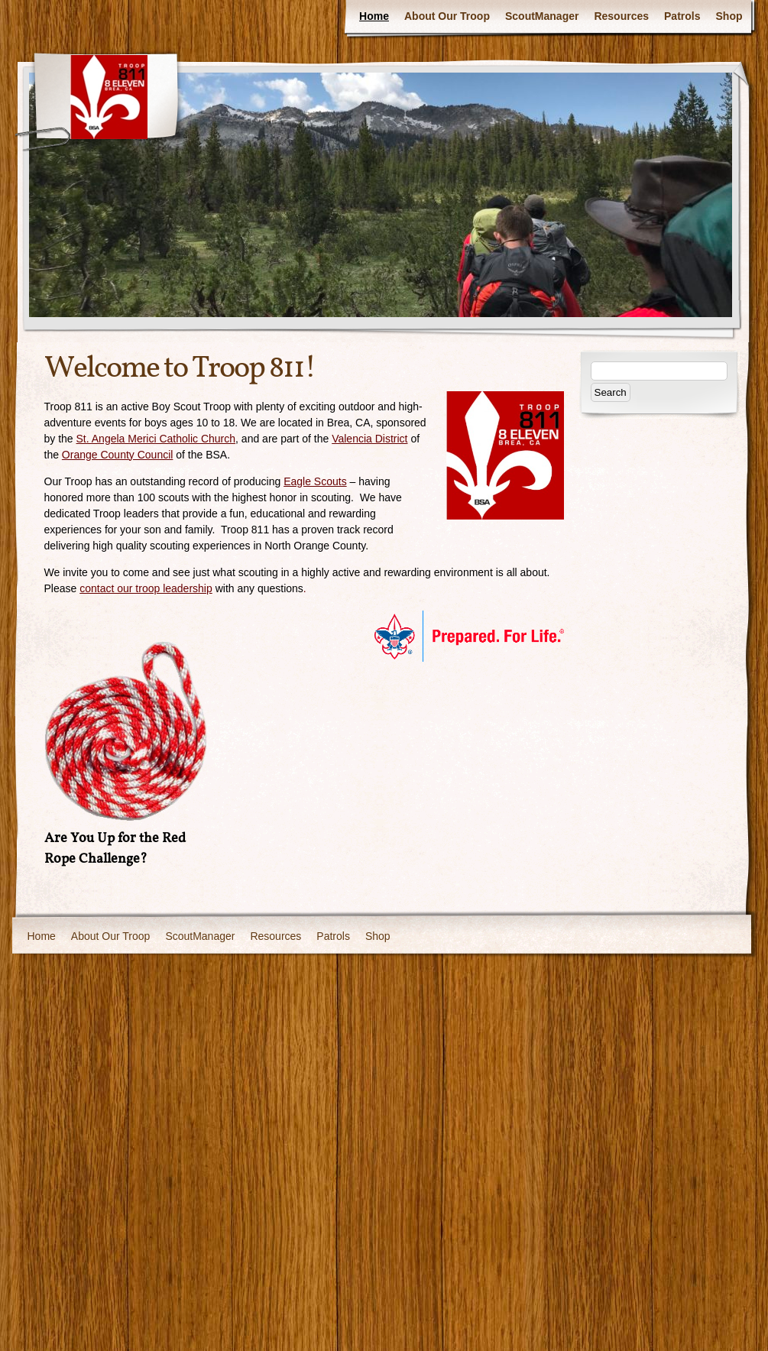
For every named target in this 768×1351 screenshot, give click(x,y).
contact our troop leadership (145, 588)
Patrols (682, 16)
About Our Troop (447, 16)
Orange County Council (117, 455)
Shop (729, 16)
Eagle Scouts (315, 481)
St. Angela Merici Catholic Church (156, 439)
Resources (621, 16)
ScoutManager (541, 16)
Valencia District (369, 439)
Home (374, 16)
